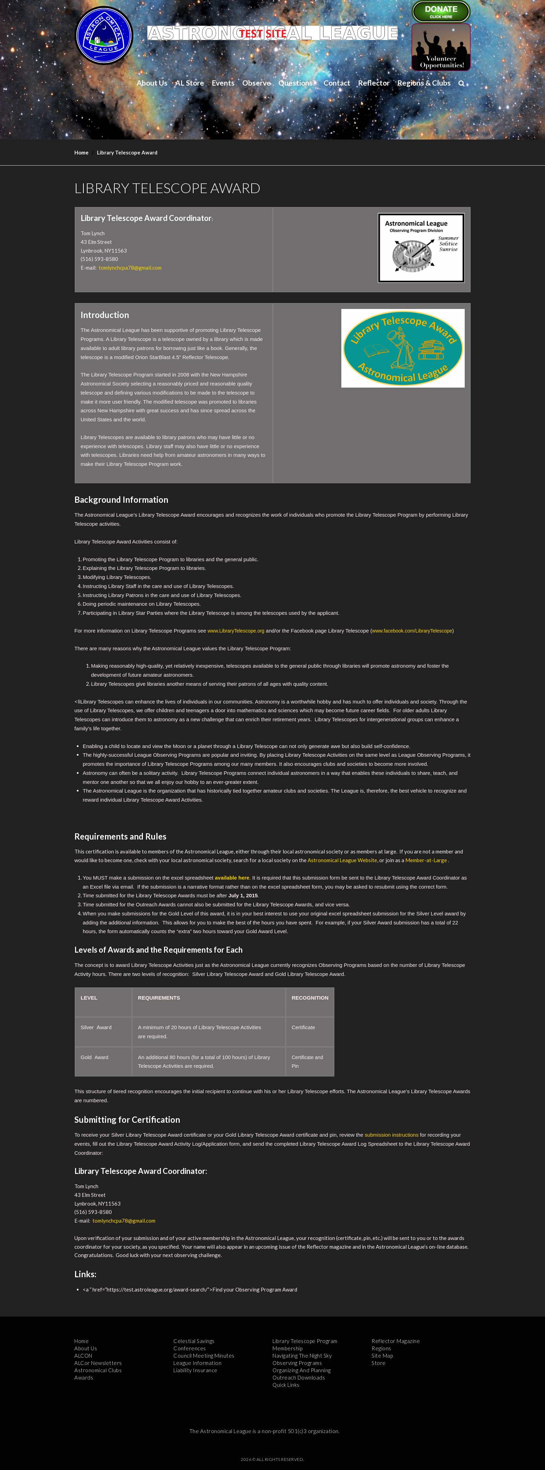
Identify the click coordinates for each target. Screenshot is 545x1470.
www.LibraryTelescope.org (236, 631)
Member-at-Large (426, 860)
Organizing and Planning (301, 1370)
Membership (287, 1348)
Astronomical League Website (342, 860)
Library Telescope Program (304, 1341)
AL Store (189, 82)
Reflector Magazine (396, 1341)
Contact (337, 82)
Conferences (189, 1348)
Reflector (374, 82)
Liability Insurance (195, 1370)
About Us (152, 82)
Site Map (382, 1355)
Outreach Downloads (298, 1377)
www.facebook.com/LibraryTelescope (412, 631)
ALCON (83, 1355)
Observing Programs (297, 1363)
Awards (83, 1377)
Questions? (297, 82)
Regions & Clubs (424, 82)
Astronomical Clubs (98, 1370)
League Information (197, 1363)
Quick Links (286, 1385)
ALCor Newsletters (98, 1363)
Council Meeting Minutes (204, 1355)
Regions (381, 1348)
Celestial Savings (194, 1341)
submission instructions (391, 1135)
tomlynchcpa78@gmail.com (130, 267)
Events (223, 82)
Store (379, 1363)
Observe (256, 82)
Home (81, 152)
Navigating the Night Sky (302, 1355)
